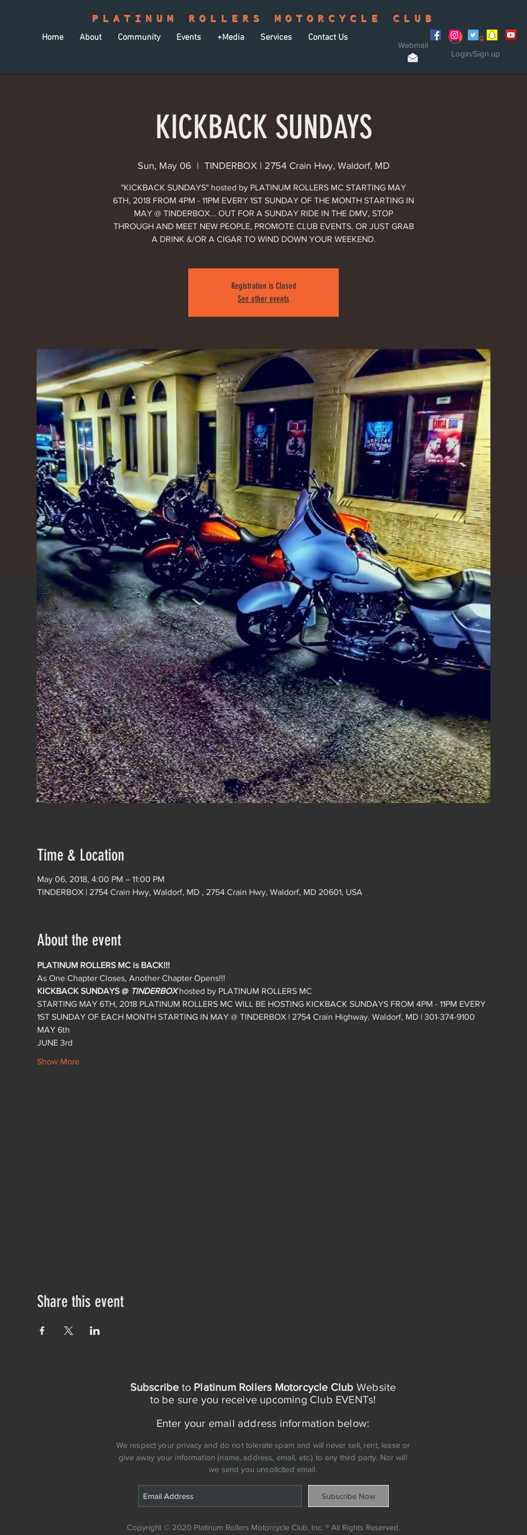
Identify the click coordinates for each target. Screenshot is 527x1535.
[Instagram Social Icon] (454, 35)
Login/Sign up (475, 53)
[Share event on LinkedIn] (95, 1330)
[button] (91, 37)
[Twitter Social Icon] (473, 35)
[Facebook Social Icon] (435, 35)
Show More (58, 1061)
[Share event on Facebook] (42, 1330)
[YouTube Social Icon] (510, 35)
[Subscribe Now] (348, 1496)
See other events (263, 299)
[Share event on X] (68, 1330)
